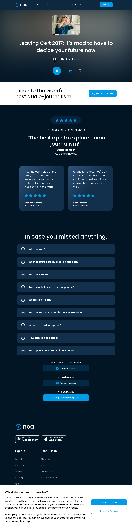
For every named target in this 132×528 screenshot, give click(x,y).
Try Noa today (103, 93)
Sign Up (106, 4)
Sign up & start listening (66, 397)
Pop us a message (66, 383)
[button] (66, 249)
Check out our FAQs (66, 368)
